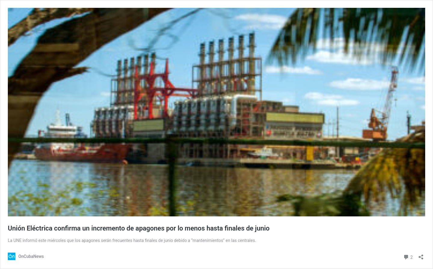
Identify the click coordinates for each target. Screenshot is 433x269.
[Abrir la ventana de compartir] (421, 255)
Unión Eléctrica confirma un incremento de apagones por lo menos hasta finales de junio (138, 228)
